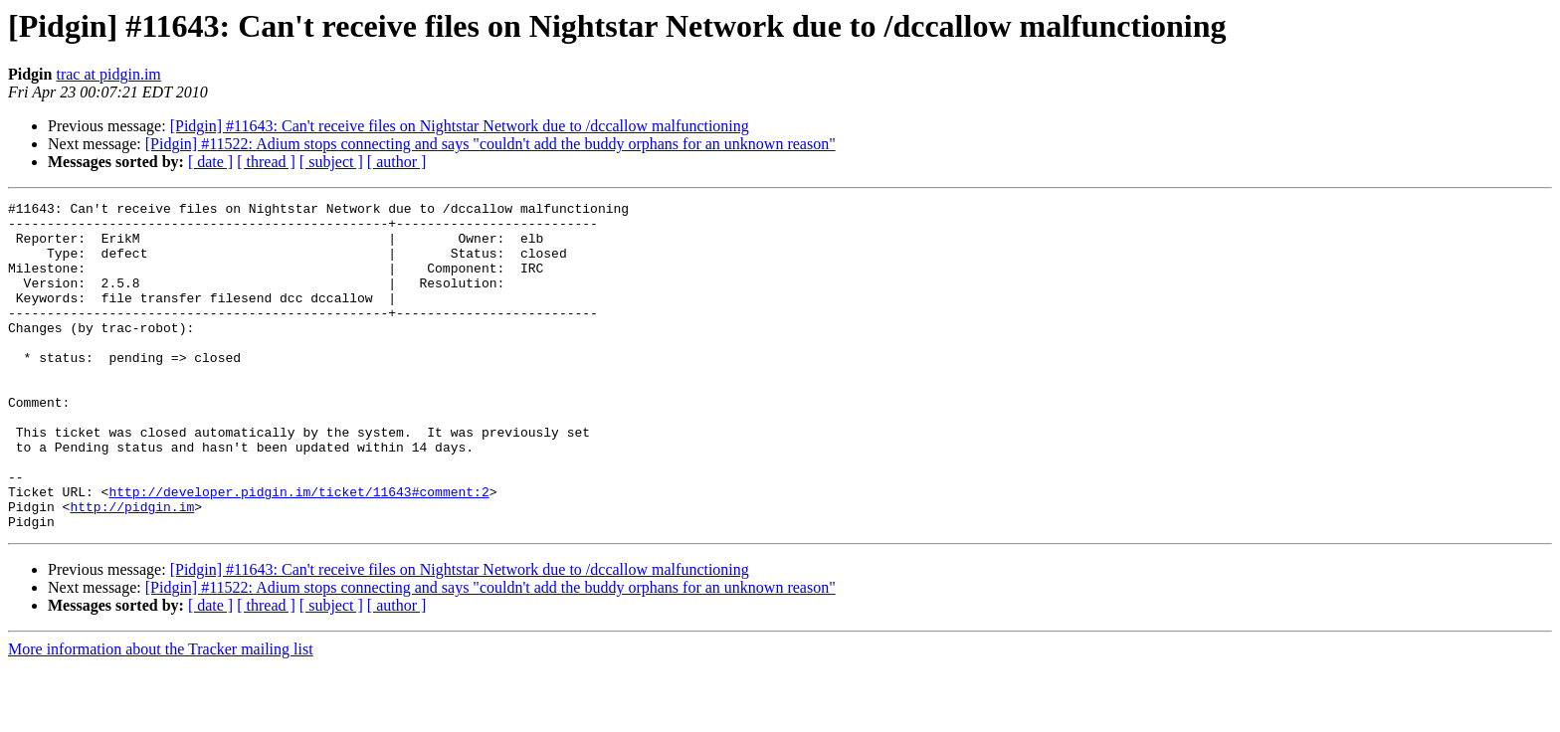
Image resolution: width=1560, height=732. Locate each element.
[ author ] (397, 161)
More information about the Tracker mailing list (160, 714)
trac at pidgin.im (108, 74)
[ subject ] (331, 161)
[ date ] (210, 161)
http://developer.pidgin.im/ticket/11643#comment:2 (298, 551)
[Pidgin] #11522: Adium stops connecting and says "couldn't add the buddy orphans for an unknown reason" (490, 143)
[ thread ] (266, 161)
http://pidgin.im (132, 569)
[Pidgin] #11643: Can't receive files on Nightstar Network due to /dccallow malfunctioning (459, 125)
